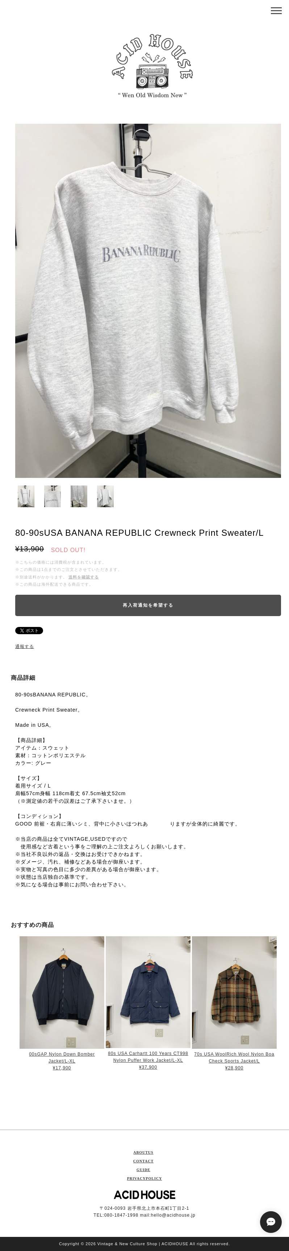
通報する (24, 646)
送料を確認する (83, 577)
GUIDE (143, 1170)
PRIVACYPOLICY (144, 1178)
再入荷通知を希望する (148, 605)
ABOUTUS (143, 1152)
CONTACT (143, 1161)
